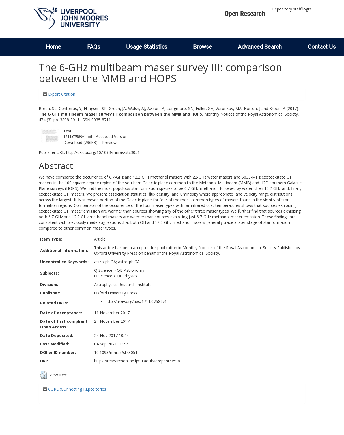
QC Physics (127, 276)
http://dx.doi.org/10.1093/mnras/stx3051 (103, 152)
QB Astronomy (130, 270)
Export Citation (59, 94)
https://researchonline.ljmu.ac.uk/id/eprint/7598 (137, 361)
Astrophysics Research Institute (123, 284)
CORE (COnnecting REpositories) (75, 389)
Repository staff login (291, 9)
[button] (43, 375)
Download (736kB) (80, 142)
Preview (109, 142)
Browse (202, 46)
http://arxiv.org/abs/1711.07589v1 (136, 301)
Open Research (245, 14)
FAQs (93, 46)
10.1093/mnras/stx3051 (115, 352)
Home (53, 46)
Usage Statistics (146, 46)
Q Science (103, 270)
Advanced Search (260, 46)
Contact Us (322, 46)
